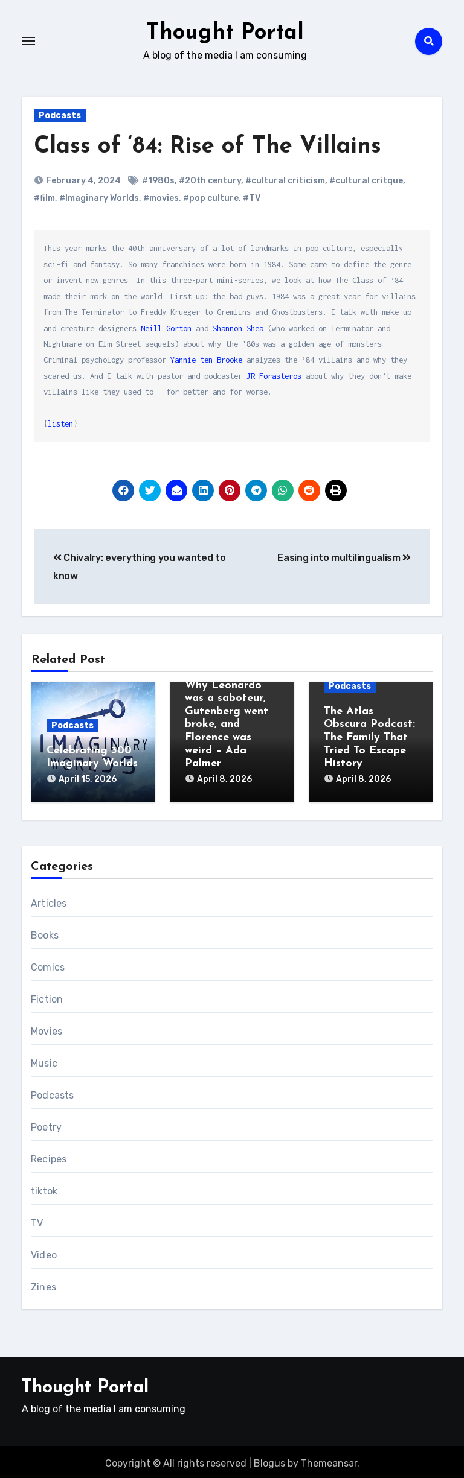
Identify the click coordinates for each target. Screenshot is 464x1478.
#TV (251, 198)
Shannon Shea (238, 328)
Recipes (48, 1156)
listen (60, 423)
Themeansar (329, 1460)
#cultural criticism (285, 181)
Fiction (47, 996)
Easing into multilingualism (344, 557)
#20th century (210, 181)
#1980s (158, 181)
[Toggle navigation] (28, 41)
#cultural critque (366, 181)
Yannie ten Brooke (206, 359)
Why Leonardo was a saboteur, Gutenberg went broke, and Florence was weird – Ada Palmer (226, 725)
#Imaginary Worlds (99, 198)
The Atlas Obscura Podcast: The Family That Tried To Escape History (369, 737)
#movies (161, 198)
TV (37, 1220)
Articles (49, 900)
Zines (43, 1284)
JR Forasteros (273, 376)
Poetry (46, 1124)
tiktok (44, 1188)
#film (44, 198)
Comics (48, 964)
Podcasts (60, 115)
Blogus (269, 1460)
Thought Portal (225, 33)
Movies (46, 1028)
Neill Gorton (166, 328)
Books (45, 932)
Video (44, 1252)
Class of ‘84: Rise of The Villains (207, 147)
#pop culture (211, 198)
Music (44, 1060)
